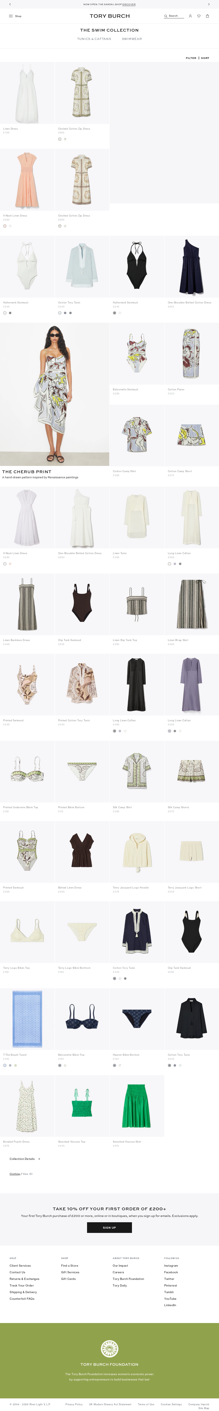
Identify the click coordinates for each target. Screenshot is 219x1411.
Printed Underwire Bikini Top (20, 806)
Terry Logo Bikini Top (16, 966)
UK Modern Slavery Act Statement (110, 1403)
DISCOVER (129, 4)
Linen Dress (10, 128)
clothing (15, 1172)
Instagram (171, 1264)
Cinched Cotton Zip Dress (74, 128)
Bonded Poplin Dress (16, 1140)
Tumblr (169, 1291)
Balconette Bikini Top (71, 1053)
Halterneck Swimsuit (15, 302)
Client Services (20, 1264)
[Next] (209, 4)
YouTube (170, 1297)
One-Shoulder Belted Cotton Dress (190, 302)
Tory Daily (120, 1284)
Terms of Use (146, 1403)
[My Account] (190, 16)
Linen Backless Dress (16, 639)
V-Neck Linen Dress (15, 215)
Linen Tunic (120, 552)
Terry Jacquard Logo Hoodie (131, 886)
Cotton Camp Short (180, 470)
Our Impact (120, 1264)
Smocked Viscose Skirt (127, 1140)
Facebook (171, 1271)
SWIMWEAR (132, 39)
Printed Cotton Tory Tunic (74, 719)
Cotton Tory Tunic (69, 302)
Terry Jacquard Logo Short (185, 886)
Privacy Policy (74, 1403)
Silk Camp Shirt (122, 806)
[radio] (60, 139)
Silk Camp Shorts (178, 806)
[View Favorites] (199, 16)
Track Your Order (22, 1284)
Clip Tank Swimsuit (69, 639)
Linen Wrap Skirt (178, 639)
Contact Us (17, 1271)
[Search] (174, 16)
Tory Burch (109, 16)
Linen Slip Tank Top (125, 639)
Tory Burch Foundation (128, 1277)
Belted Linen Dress (70, 886)
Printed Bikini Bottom (71, 806)
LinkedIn (170, 1304)
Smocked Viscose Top (72, 1140)
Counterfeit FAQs (22, 1297)
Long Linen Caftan (179, 552)
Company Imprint (198, 1403)
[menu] (17, 16)
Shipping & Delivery (23, 1291)
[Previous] (10, 4)
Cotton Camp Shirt (124, 470)
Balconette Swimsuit (125, 389)
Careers (118, 1271)
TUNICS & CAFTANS (94, 39)
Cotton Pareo (176, 389)
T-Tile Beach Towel (15, 1053)
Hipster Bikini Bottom (126, 1053)
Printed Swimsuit (13, 719)
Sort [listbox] (205, 58)
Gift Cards (68, 1277)
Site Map (203, 1407)
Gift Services (70, 1271)
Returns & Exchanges (25, 1277)
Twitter (169, 1277)
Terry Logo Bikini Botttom (74, 966)
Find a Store (69, 1264)
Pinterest (170, 1284)
